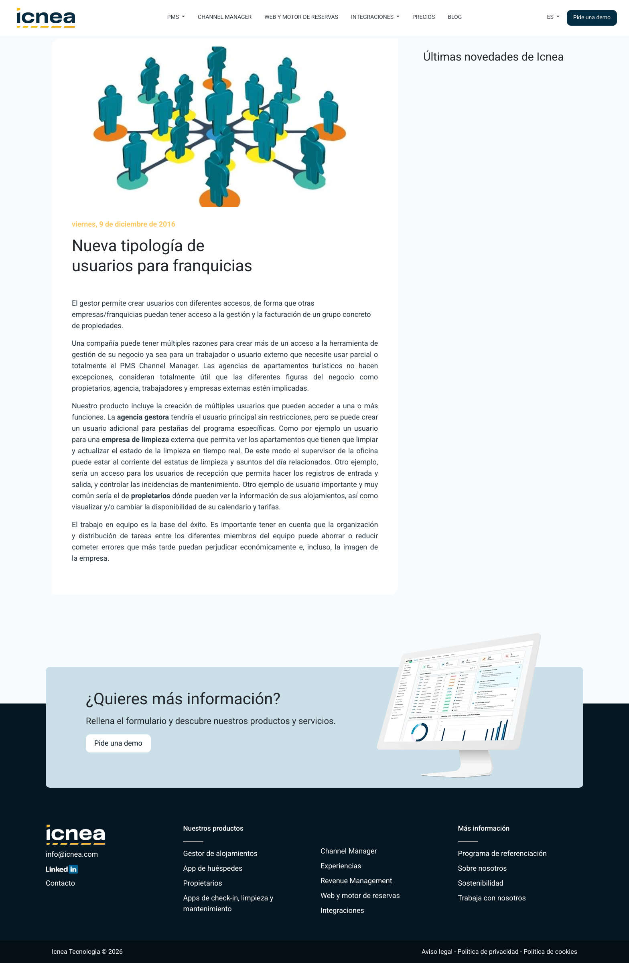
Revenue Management (356, 881)
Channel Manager (225, 17)
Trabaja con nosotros (492, 898)
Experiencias (341, 866)
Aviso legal (437, 951)
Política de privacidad (487, 951)
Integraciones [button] (373, 17)
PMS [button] (174, 17)
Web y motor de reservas (301, 17)
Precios (423, 17)
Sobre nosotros (482, 868)
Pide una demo (592, 17)
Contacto (60, 883)
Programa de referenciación (502, 853)
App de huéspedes (213, 868)
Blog (455, 17)
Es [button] (551, 17)
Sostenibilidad (480, 883)
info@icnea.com (72, 854)
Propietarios (202, 883)
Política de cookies (550, 951)
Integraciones (342, 910)
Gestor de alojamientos (220, 853)
